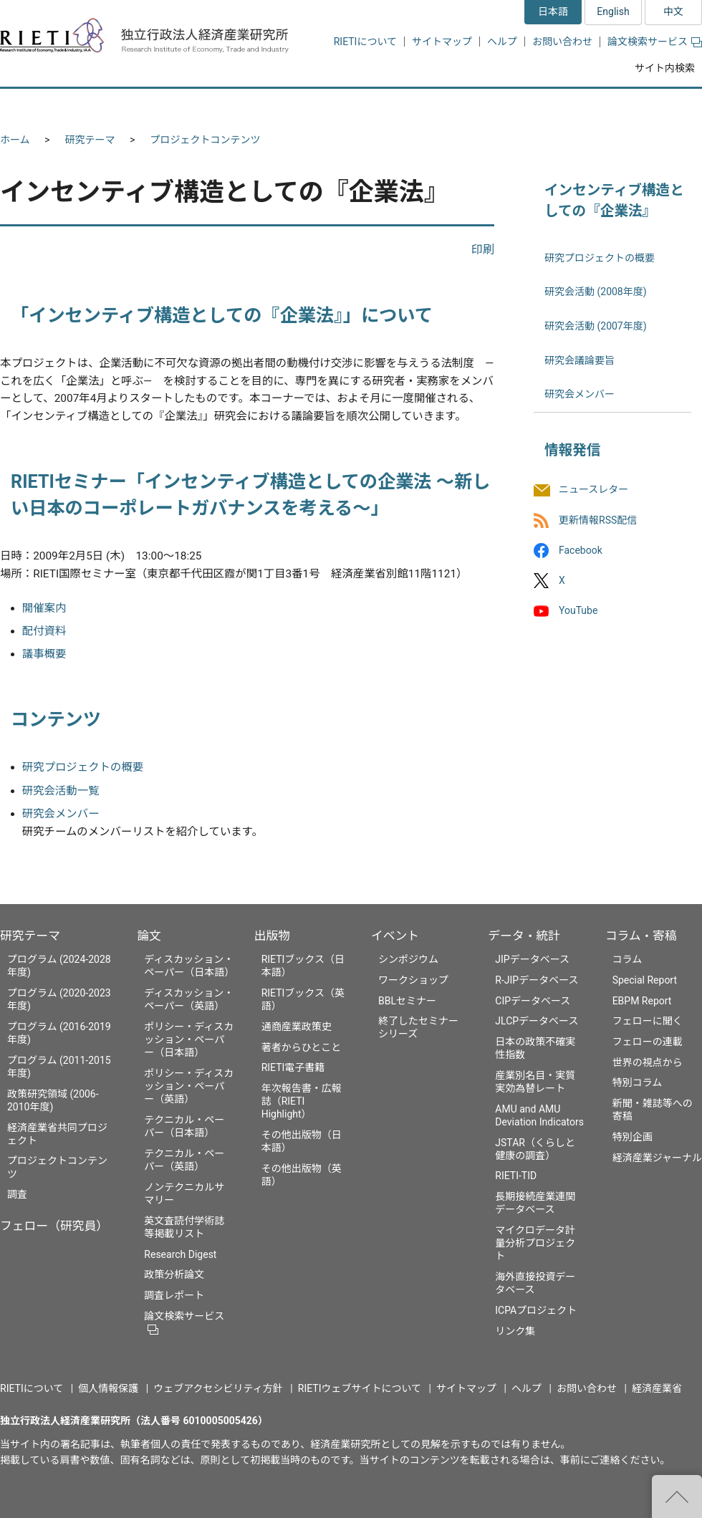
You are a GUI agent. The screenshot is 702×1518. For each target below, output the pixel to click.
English (613, 11)
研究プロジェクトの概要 (82, 767)
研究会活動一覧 (61, 790)
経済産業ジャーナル (657, 1157)
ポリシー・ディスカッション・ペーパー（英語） (189, 1086)
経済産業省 (657, 1388)
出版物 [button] (353, 106)
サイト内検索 (665, 68)
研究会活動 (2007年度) (595, 326)
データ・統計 (524, 935)
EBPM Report (642, 1001)
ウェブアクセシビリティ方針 (217, 1388)
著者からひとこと (301, 1047)
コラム (627, 959)
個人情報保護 (108, 1388)
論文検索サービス (654, 41)
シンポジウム (408, 959)
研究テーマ (90, 139)
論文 (149, 935)
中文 (673, 11)
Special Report (644, 980)
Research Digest (180, 1254)
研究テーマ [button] (52, 106)
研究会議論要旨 (579, 360)
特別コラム (637, 1082)
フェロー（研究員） (54, 1226)
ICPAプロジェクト (536, 1310)
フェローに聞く (647, 1021)
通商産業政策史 (296, 1026)
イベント (395, 935)
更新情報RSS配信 (598, 520)
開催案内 (44, 608)
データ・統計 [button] (539, 106)
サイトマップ (442, 41)
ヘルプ (502, 41)
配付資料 (44, 631)
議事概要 (44, 654)
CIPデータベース (532, 1001)
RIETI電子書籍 (293, 1067)
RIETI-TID (516, 1175)
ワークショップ (413, 980)
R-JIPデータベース (536, 980)
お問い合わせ (562, 41)
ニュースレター (593, 490)
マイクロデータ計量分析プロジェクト (535, 1243)
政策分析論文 (174, 1274)
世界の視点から (647, 1062)
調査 (17, 1194)
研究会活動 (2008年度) (595, 291)
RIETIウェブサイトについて (359, 1388)
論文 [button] (273, 106)
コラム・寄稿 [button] (648, 106)
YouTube (578, 610)
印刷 (482, 249)
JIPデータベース (532, 959)
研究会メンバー (61, 813)
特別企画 (632, 1137)
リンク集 (515, 1331)
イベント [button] (439, 106)
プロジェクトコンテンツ (205, 139)
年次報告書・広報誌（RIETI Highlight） (301, 1101)
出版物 (272, 935)
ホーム (15, 139)
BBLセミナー (407, 1001)
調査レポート (174, 1295)
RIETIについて (365, 41)
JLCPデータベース (536, 1021)
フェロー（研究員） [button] (170, 106)
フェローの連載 (647, 1041)
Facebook (580, 550)
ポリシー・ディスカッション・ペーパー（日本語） (189, 1039)
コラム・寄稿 (641, 935)
